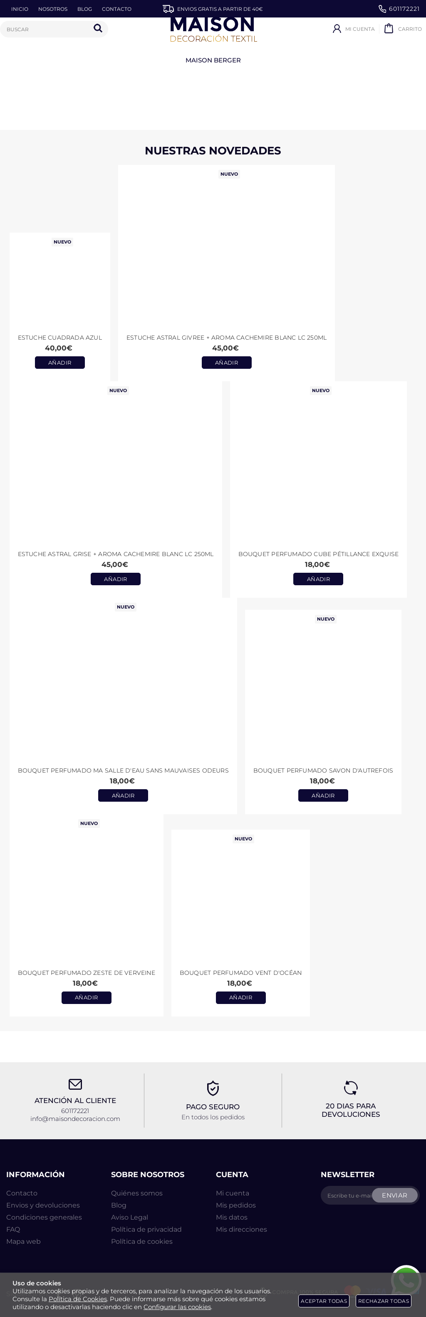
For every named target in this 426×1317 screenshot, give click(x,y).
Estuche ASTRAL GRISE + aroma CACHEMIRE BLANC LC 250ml (116, 554)
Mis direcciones (241, 1229)
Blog (118, 1205)
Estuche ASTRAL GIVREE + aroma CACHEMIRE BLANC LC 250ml (226, 337)
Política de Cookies (78, 1299)
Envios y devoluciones (43, 1205)
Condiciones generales (44, 1217)
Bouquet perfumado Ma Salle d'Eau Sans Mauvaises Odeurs (123, 770)
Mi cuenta (232, 1193)
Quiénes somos (137, 1193)
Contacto (21, 1193)
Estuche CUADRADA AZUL (60, 337)
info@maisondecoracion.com (75, 1119)
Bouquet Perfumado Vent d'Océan (241, 973)
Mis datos (232, 1217)
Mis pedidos (236, 1205)
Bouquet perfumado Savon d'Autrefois (323, 770)
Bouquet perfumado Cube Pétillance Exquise (318, 554)
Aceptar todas (324, 1301)
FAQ (13, 1229)
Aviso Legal (129, 1217)
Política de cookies (142, 1241)
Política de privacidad (146, 1229)
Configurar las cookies (177, 1307)
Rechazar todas (383, 1301)
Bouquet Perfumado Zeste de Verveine (86, 973)
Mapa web (23, 1241)
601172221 (399, 9)
